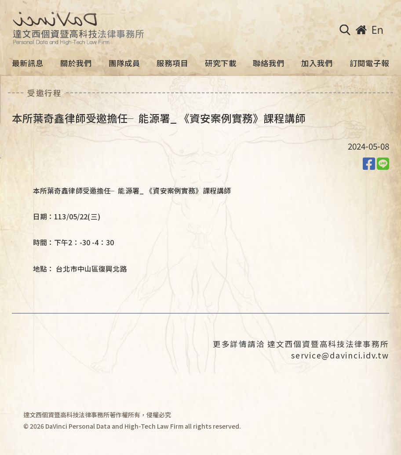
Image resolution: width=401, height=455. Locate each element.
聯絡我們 (268, 63)
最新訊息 (28, 63)
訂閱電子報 (369, 63)
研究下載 (221, 63)
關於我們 (76, 63)
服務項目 (172, 63)
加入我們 (317, 63)
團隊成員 (124, 63)
